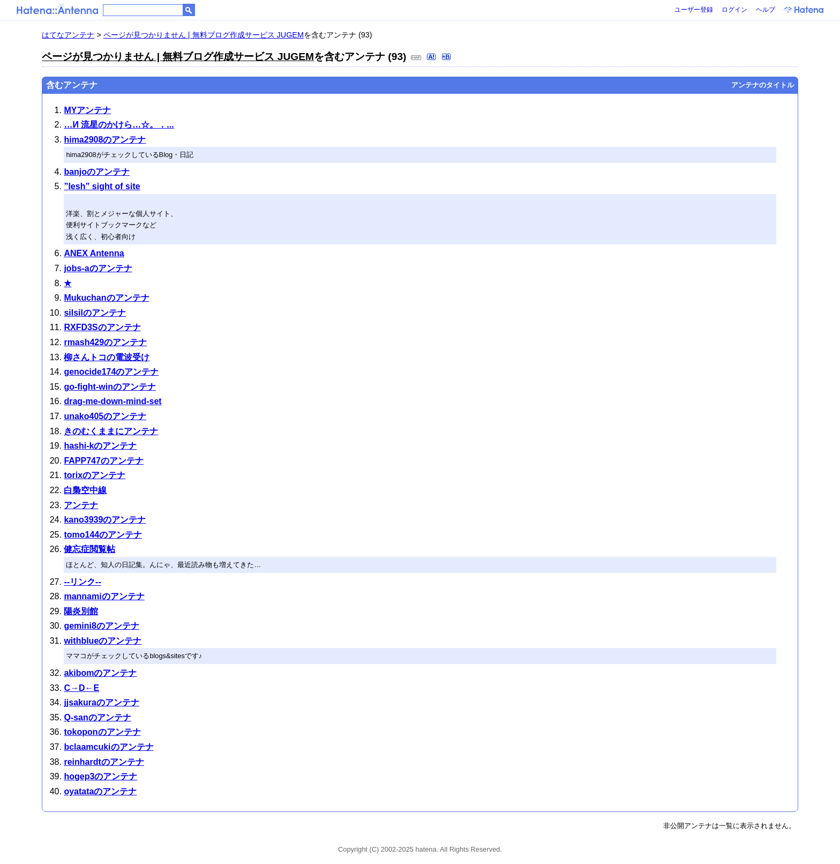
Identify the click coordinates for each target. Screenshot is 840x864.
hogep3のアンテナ (100, 776)
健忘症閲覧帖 (89, 549)
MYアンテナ (87, 110)
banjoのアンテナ (97, 171)
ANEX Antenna (94, 253)
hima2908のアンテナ (105, 139)
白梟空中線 (85, 490)
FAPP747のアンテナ (103, 460)
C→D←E (81, 687)
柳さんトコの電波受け (106, 357)
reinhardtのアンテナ (104, 761)
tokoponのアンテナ (102, 731)
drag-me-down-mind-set (112, 401)
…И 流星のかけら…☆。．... (119, 124)
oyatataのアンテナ (100, 791)
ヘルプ (765, 9)
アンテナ (81, 505)
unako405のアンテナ (105, 416)
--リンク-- (82, 581)
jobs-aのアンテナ (98, 268)
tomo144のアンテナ (103, 534)
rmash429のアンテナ (105, 342)
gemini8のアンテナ (101, 625)
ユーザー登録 (693, 9)
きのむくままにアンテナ (111, 431)
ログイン (734, 9)
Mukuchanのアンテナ (106, 297)
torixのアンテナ (94, 475)
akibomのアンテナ (100, 672)
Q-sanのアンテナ (97, 717)
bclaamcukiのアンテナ (108, 746)
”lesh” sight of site (102, 186)
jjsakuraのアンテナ (101, 702)
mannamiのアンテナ (104, 596)
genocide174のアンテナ (111, 371)
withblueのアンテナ (102, 640)
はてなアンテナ (68, 35)
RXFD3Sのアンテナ (102, 327)
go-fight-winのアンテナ (110, 386)
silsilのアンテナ (95, 312)
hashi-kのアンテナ (100, 445)
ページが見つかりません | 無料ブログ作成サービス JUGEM (203, 35)
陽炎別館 (81, 611)
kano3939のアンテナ (105, 519)
